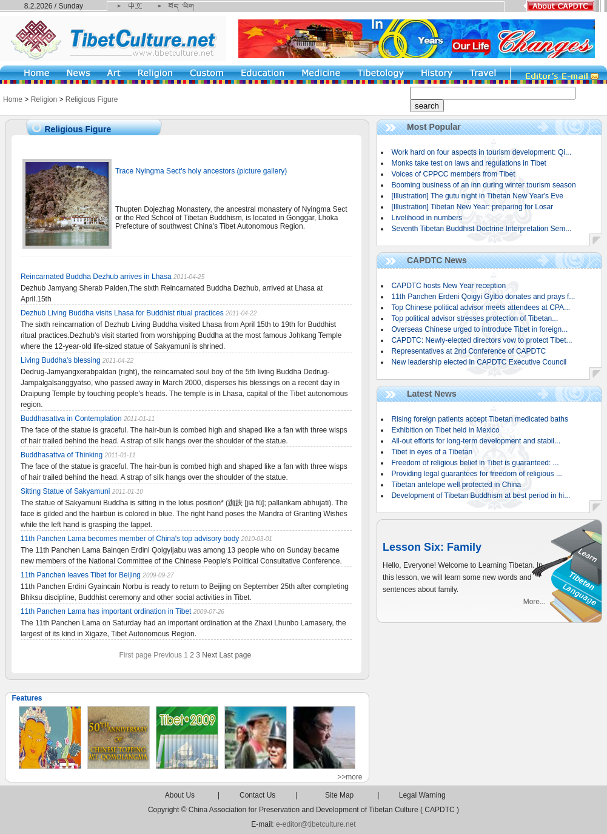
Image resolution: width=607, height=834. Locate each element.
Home (12, 99)
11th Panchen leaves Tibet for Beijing (81, 575)
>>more (349, 777)
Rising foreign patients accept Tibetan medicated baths (479, 419)
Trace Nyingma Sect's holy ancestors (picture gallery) (201, 171)
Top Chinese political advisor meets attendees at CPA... (480, 307)
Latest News (432, 394)
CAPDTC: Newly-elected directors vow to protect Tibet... (481, 340)
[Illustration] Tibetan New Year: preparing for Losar (472, 207)
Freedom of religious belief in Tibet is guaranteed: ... (474, 463)
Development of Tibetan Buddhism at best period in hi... (480, 495)
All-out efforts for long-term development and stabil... (475, 441)
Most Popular (434, 127)
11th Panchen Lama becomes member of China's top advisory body (131, 538)
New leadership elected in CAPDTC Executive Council (478, 362)
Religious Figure (91, 99)
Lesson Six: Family (432, 547)
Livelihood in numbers (426, 218)
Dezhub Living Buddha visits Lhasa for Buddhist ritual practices (122, 313)
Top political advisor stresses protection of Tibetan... (474, 318)
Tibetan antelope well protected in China (456, 484)
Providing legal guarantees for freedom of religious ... (476, 473)
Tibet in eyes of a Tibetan (431, 452)
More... (534, 601)
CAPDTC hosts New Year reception (448, 285)
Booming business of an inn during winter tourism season (483, 185)
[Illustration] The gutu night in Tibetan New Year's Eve (477, 196)
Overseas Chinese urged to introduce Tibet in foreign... (479, 329)
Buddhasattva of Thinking (63, 455)
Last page (235, 655)
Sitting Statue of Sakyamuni (65, 491)
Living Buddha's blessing (61, 360)
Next (209, 655)
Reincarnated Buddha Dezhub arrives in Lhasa (97, 276)
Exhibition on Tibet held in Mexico (445, 430)
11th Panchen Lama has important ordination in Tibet (107, 611)
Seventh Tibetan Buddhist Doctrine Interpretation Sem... (481, 228)
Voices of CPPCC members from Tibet (453, 174)
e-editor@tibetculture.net (316, 824)
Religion (44, 99)
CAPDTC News (437, 260)
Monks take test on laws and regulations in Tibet (468, 163)
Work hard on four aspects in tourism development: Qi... (481, 152)
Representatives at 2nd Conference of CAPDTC (468, 351)
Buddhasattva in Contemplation (71, 418)
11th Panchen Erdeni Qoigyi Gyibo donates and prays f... (483, 296)
